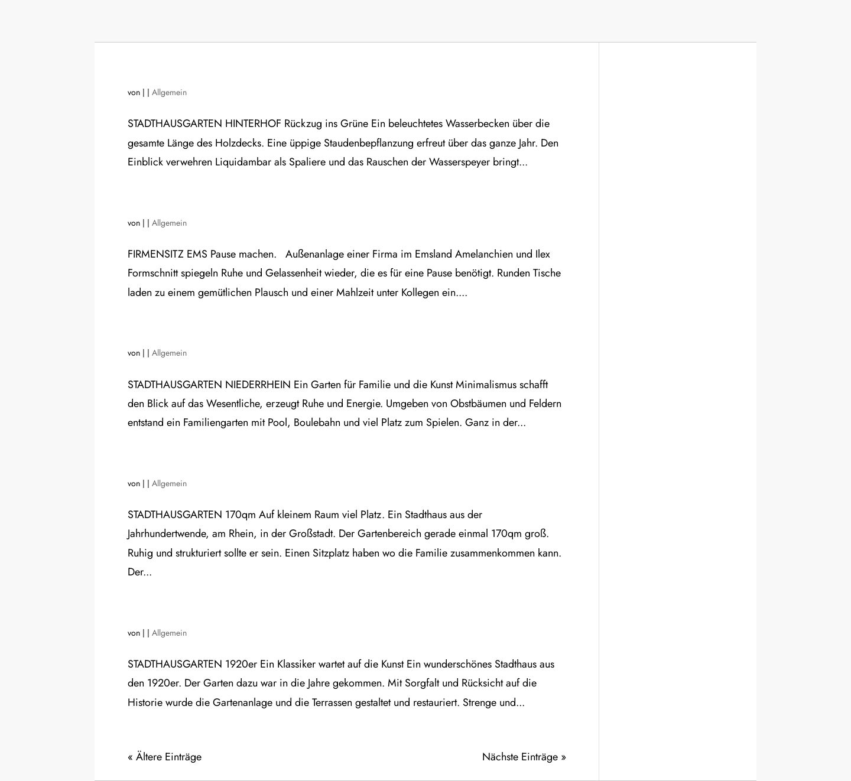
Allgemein (169, 92)
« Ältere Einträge (165, 756)
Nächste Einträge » (524, 756)
